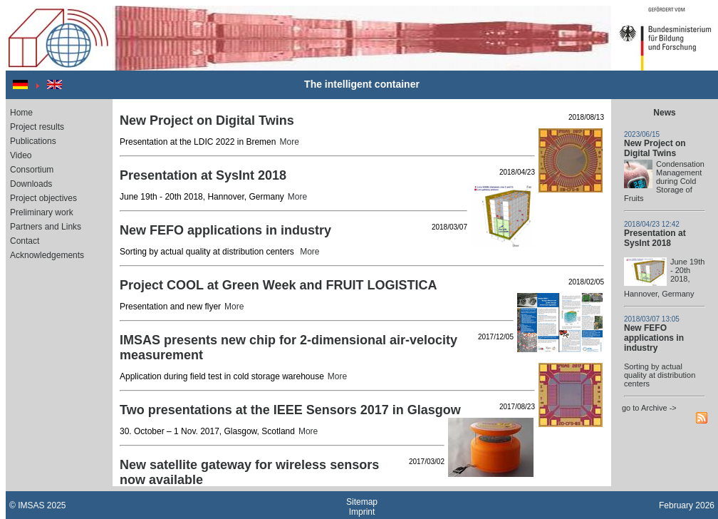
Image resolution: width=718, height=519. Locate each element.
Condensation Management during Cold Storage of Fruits (664, 181)
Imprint (362, 512)
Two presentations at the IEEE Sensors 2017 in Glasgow (290, 410)
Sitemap (362, 502)
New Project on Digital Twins (655, 148)
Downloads (31, 184)
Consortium (31, 170)
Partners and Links (45, 227)
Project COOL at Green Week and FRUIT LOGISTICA (278, 285)
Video (20, 155)
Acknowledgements (47, 255)
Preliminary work (41, 212)
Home (21, 113)
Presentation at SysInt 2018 (655, 238)
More (288, 142)
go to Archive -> (649, 408)
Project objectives (43, 198)
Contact (24, 241)
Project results (37, 127)
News (664, 113)
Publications (33, 141)
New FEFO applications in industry (654, 338)
